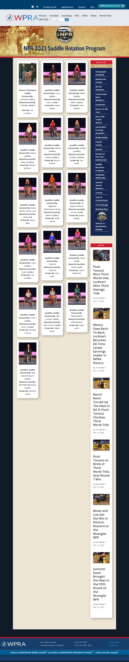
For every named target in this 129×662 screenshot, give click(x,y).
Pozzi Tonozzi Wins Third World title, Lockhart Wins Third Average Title (101, 280)
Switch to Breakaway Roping (101, 226)
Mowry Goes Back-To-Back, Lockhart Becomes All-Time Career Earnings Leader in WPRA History (101, 344)
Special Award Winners (99, 185)
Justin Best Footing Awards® (101, 130)
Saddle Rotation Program (100, 167)
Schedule (54, 15)
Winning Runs (102, 209)
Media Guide (101, 137)
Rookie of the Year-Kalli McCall (101, 157)
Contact (80, 7)
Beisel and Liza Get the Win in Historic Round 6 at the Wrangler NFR (101, 524)
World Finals (105, 15)
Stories (99, 192)
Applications (66, 7)
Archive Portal (48, 7)
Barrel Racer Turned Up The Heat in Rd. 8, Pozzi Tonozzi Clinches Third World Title (101, 409)
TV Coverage (102, 204)
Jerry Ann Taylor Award (100, 119)
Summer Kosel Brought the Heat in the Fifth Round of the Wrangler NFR (101, 584)
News (93, 15)
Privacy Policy (114, 642)
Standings (67, 15)
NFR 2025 (45, 19)
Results (43, 15)
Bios (91, 7)
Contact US (113, 645)
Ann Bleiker (100, 298)
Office (85, 15)
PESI (77, 15)
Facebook (100, 104)
